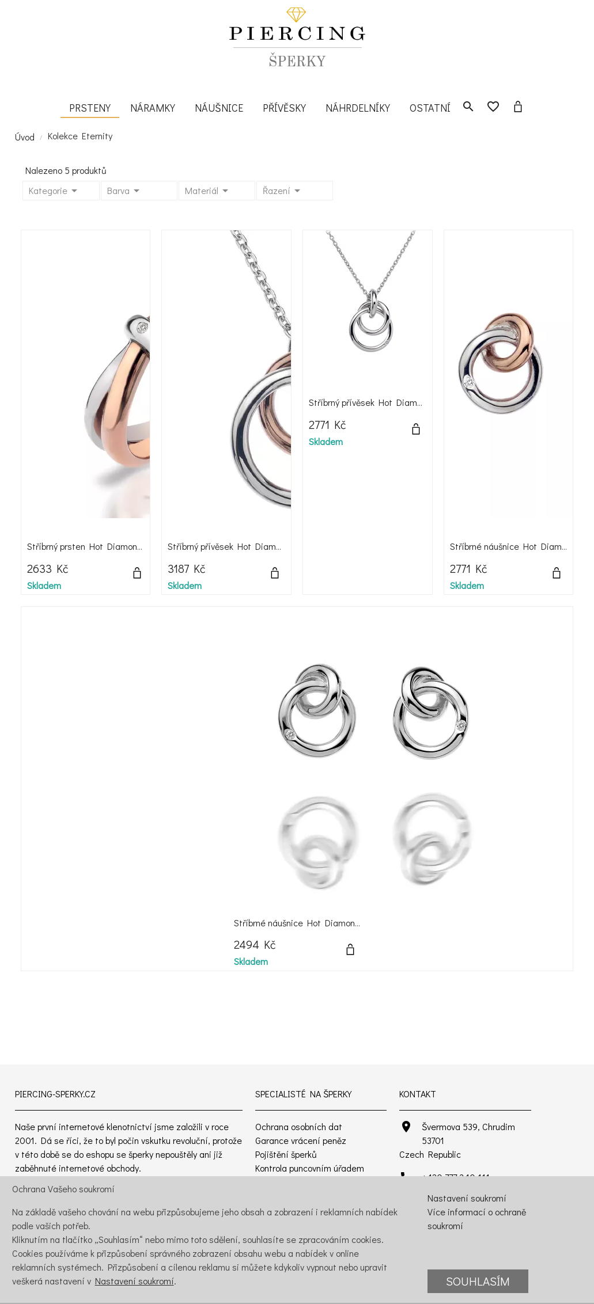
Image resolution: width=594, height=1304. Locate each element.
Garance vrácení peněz (300, 1140)
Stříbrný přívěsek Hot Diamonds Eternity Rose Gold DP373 (284, 546)
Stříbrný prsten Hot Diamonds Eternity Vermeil (120, 546)
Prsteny (90, 108)
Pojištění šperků (286, 1154)
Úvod (25, 137)
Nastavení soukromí (134, 1281)
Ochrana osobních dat (298, 1126)
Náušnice (219, 108)
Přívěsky (284, 108)
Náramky (152, 108)
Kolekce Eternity (80, 136)
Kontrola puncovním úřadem (309, 1168)
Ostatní (430, 108)
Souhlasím (478, 1281)
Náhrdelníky (358, 108)
